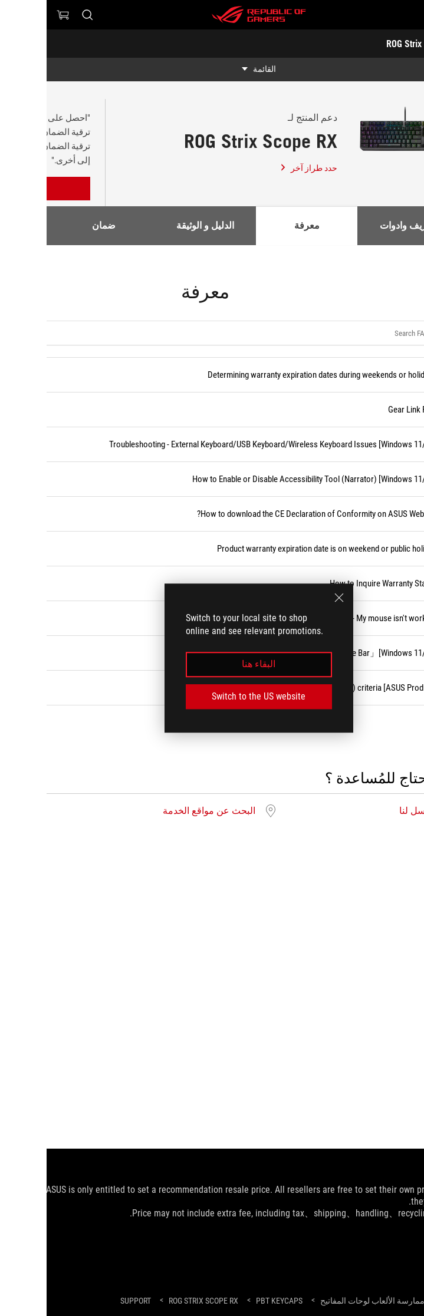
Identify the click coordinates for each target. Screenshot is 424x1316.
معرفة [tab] (260, 225)
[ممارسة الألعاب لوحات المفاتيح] (326, 1300)
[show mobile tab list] (212, 69)
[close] (292, 598)
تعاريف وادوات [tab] (361, 225)
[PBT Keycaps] (232, 1300)
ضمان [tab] (57, 225)
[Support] (89, 1301)
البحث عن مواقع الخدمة (162, 811)
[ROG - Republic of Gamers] (212, 15)
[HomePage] (405, 1301)
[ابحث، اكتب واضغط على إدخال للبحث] (40, 14)
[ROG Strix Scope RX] (157, 1300)
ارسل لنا (369, 811)
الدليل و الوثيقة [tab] (159, 225)
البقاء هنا (212, 664)
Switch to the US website (212, 696)
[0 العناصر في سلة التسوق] (16, 14)
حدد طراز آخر (262, 168)
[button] (407, 15)
